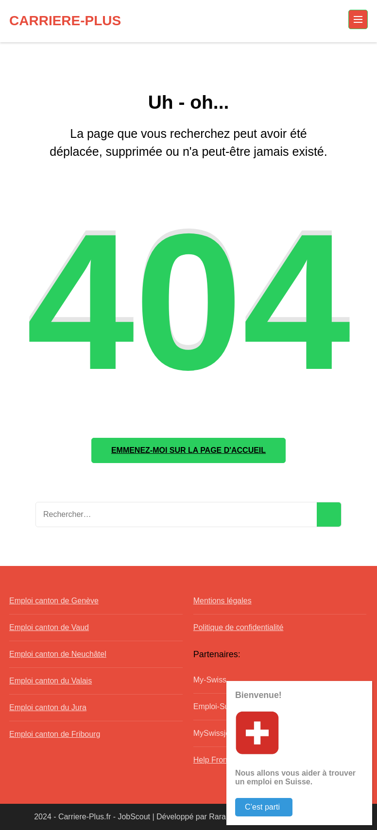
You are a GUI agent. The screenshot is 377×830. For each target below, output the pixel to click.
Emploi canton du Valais (50, 681)
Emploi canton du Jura (47, 707)
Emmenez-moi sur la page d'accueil (188, 450)
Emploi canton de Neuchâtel (57, 654)
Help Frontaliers (220, 760)
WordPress (322, 817)
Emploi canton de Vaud (49, 627)
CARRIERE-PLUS (65, 20)
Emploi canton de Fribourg (54, 734)
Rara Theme (230, 817)
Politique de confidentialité (238, 627)
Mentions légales (222, 601)
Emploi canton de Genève (54, 601)
